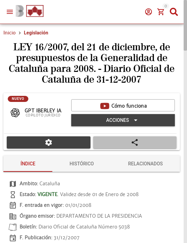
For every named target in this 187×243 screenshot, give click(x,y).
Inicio (9, 33)
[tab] (27, 164)
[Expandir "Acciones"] (123, 120)
